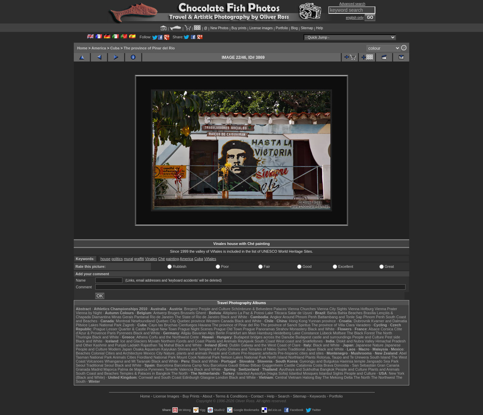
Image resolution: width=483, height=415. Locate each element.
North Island (277, 357)
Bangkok (327, 369)
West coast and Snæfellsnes (299, 341)
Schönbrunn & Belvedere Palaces (259, 309)
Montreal (123, 321)
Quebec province (191, 321)
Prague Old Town (228, 329)
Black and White (234, 317)
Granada (83, 369)
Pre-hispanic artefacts (259, 353)
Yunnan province (322, 321)
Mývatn (154, 341)
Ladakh (133, 345)
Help (319, 28)
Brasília (370, 313)
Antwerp (160, 313)
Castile (290, 365)
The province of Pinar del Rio (149, 48)
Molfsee (339, 333)
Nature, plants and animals (186, 353)
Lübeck (326, 333)
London (222, 377)
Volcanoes (95, 361)
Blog (294, 28)
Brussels (187, 313)
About (207, 396)
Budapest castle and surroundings (323, 337)
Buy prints (238, 28)
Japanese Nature (370, 345)
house (105, 259)
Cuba (115, 48)
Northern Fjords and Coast (183, 341)
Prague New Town (162, 329)
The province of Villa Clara (333, 325)
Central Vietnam (288, 377)
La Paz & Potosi (251, 313)
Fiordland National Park (156, 357)
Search (283, 396)
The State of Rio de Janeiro (197, 317)
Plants (310, 357)
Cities (131, 357)
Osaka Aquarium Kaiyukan (155, 349)
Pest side (392, 337)
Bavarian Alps (203, 333)
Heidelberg (282, 333)
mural (128, 259)
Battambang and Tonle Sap (340, 317)
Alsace (374, 329)
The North (384, 333)
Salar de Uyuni (300, 313)
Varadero (363, 325)
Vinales (151, 259)
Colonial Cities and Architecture (117, 353)
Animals (119, 357)
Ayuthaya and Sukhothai (299, 369)
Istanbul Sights (331, 373)
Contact (257, 396)
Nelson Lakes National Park (243, 357)
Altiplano (230, 313)
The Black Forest (361, 333)
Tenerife (171, 369)
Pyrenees (124, 333)
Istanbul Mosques (303, 373)
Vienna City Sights (332, 309)
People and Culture (214, 309)
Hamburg (264, 333)
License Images (166, 396)
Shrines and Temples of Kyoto (201, 349)
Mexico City (153, 353)
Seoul (80, 365)
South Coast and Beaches (97, 373)
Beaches (83, 353)
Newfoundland (143, 321)
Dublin (234, 345)
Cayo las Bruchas (163, 325)
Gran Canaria (388, 365)
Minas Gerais (122, 317)
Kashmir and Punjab (109, 345)
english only (355, 17)
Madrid (97, 369)
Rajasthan (149, 345)
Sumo (282, 349)
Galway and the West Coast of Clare (271, 345)
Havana (204, 325)
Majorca (110, 369)
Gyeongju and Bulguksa (319, 361)
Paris (111, 333)
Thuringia (83, 337)
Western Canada (219, 321)
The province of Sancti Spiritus (286, 325)
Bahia (332, 313)
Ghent (201, 313)
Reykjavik (246, 341)
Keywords (318, 396)
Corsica (387, 329)
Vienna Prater (386, 309)
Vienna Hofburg (361, 309)
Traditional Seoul (100, 365)
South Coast (265, 341)
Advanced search (352, 4)
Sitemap (307, 28)
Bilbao (244, 365)
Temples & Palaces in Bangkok (145, 373)
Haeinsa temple (352, 361)
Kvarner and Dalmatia (389, 321)
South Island (380, 357)
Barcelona (165, 365)
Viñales (210, 259)
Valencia (186, 369)
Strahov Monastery (291, 329)
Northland (296, 357)
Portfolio (282, 28)
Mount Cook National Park (198, 357)
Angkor (276, 317)
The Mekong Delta (338, 377)
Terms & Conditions (231, 396)
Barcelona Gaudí (224, 365)
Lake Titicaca (276, 313)
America (99, 48)
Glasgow (207, 377)
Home (82, 48)
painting (172, 259)
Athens (142, 337)
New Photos (219, 28)
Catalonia (304, 365)
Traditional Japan (302, 349)
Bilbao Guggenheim (267, 365)
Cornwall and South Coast (160, 377)
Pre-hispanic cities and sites (300, 353)
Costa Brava (323, 365)
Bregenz (191, 309)
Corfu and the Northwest (169, 337)
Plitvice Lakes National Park (98, 325)
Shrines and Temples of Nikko (251, 349)
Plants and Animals (221, 341)
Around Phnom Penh (299, 317)
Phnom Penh (374, 317)
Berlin (220, 333)
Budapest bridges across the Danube (264, 337)
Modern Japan (120, 349)
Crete (194, 337)
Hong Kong (298, 321)
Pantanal (141, 317)
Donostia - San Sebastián (355, 365)
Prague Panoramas (259, 329)
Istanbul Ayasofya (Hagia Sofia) (262, 373)
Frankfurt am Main (241, 333)
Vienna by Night (89, 313)
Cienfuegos (187, 325)
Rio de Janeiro (162, 317)
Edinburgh (190, 377)
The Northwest (383, 377)
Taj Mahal (166, 345)
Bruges (173, 313)
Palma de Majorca (133, 369)
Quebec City (166, 321)
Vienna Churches (302, 309)
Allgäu (186, 333)
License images (261, 28)
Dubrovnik (362, 321)
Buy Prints (190, 396)
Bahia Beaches (350, 313)
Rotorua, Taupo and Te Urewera (343, 357)
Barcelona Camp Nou (192, 365)
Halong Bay (312, 377)
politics (117, 259)
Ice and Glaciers (133, 341)
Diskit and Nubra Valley (355, 341)
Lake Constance (305, 333)
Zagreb (128, 325)
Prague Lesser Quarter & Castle (120, 329)
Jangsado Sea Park (382, 361)
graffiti (139, 259)
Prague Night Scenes (195, 329)
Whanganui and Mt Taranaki (128, 361)
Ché (161, 259)
